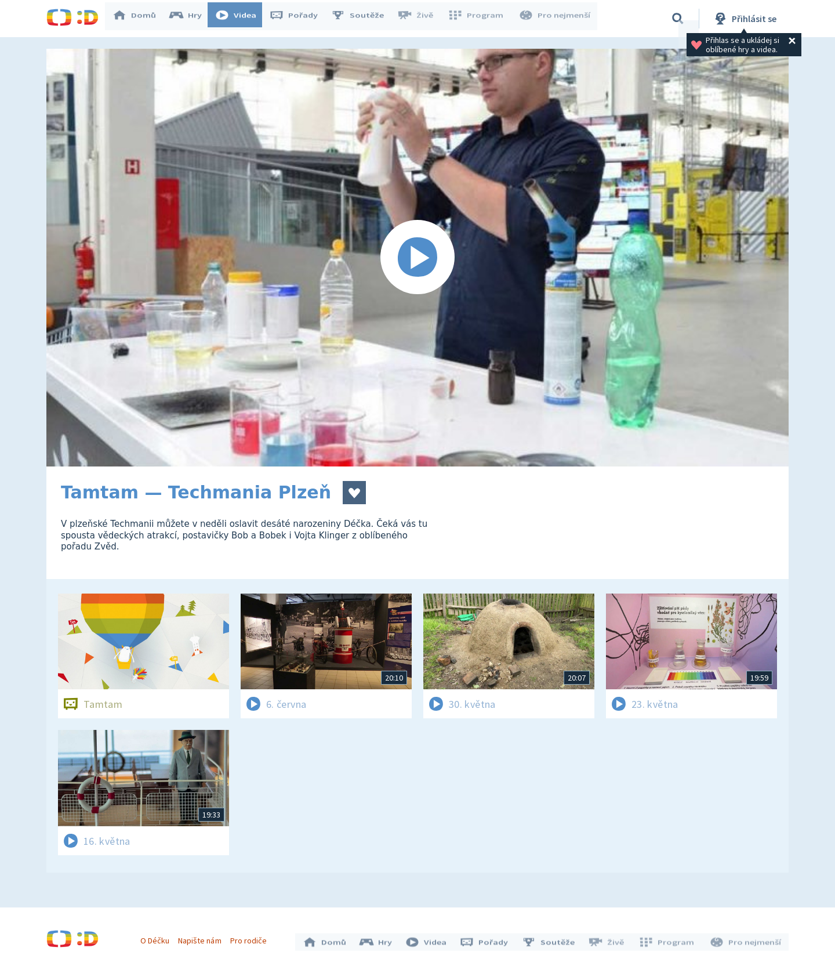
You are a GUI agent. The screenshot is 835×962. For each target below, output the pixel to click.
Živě (420, 18)
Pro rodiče (251, 937)
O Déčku (157, 937)
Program (479, 18)
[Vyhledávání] (678, 18)
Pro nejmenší (555, 18)
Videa (241, 18)
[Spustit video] (417, 257)
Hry (191, 18)
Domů (139, 18)
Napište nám (202, 937)
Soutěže (363, 18)
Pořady (299, 18)
